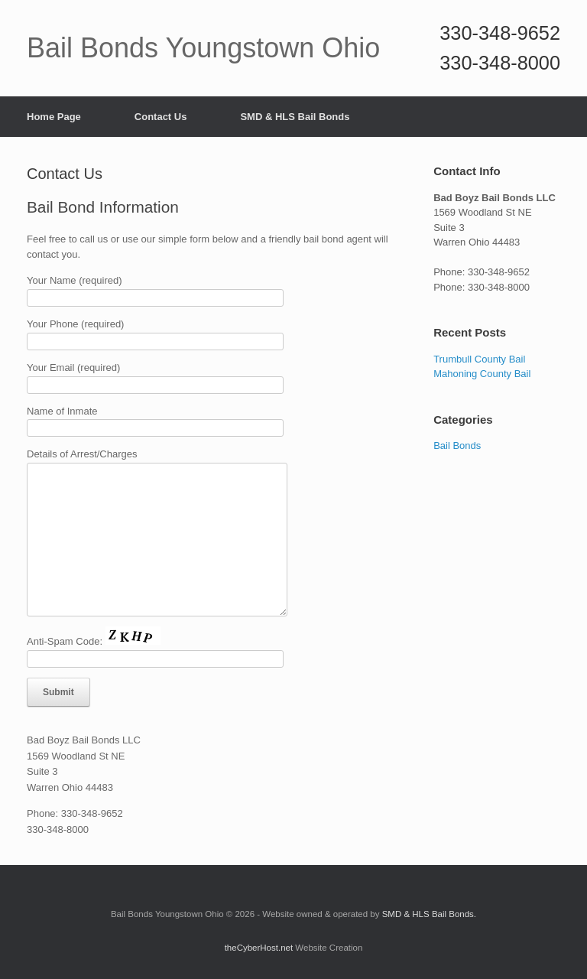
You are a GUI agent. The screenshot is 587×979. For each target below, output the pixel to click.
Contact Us (161, 116)
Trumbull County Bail (479, 359)
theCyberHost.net (259, 947)
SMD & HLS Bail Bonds (294, 116)
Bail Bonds (457, 445)
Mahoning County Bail (481, 373)
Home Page (54, 116)
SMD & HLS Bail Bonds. (429, 914)
